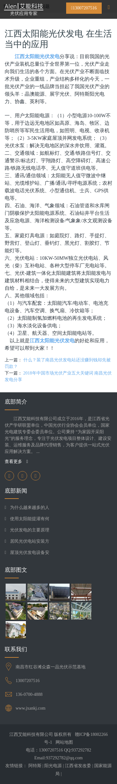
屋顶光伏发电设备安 (29, 552)
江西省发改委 (78, 765)
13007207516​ (28, 680)
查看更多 (16, 461)
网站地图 (64, 742)
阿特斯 (34, 765)
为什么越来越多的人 (29, 507)
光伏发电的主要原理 (29, 530)
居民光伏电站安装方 (29, 541)
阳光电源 (53, 765)
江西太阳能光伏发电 (37, 56)
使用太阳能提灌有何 (29, 518)
